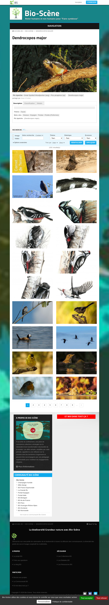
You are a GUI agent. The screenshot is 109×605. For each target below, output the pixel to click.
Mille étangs (22, 485)
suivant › (81, 405)
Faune (23, 112)
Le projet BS (18, 556)
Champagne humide (25, 483)
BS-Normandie (23, 510)
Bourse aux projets (20, 577)
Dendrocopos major (44, 31)
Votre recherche (28, 135)
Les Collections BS (65, 556)
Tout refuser (101, 598)
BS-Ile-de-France (24, 500)
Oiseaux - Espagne (30, 115)
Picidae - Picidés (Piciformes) (48, 115)
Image (17, 136)
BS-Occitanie (22, 508)
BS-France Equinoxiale (26, 488)
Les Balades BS (64, 560)
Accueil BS (18, 31)
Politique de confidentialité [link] (62, 602)
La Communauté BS (21, 581)
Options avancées (20, 142)
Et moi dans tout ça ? (76, 416)
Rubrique (67, 135)
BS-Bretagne (22, 498)
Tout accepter (87, 598)
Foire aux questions (20, 560)
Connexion (91, 2)
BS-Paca (21, 503)
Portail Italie (22, 495)
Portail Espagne (23, 493)
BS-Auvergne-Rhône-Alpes (27, 505)
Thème (52, 135)
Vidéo (17, 138)
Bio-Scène (42, 13)
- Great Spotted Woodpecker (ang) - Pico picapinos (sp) (39, 95)
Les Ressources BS (65, 564)
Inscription (78, 2)
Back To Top (93, 524)
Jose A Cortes (26, 98)
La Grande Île (23, 490)
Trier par (48, 143)
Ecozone (88, 135)
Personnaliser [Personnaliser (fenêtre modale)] (44, 602)
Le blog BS (17, 564)
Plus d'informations (26, 467)
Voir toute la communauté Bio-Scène (33, 515)
